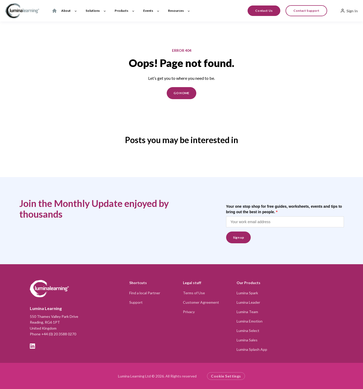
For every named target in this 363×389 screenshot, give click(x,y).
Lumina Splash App (252, 349)
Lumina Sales (247, 340)
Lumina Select (248, 330)
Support (136, 302)
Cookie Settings (226, 376)
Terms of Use (194, 293)
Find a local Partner (144, 293)
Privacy (189, 311)
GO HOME (181, 93)
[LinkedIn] (32, 346)
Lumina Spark (247, 293)
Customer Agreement (201, 302)
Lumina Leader (248, 302)
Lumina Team (247, 311)
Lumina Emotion (250, 321)
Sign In (349, 10)
